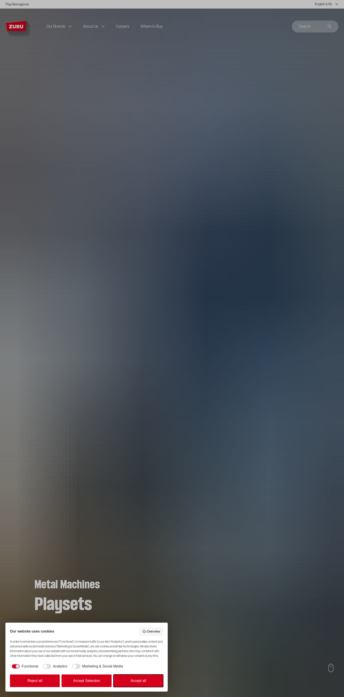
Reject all (35, 681)
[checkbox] (24, 666)
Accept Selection (86, 681)
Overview (151, 631)
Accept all (138, 681)
